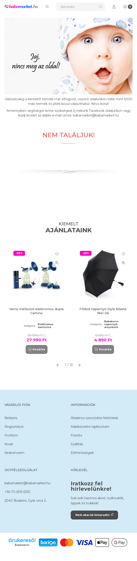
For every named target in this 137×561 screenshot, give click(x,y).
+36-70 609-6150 (17, 492)
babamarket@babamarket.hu (27, 483)
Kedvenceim (14, 453)
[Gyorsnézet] (56, 262)
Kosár (8, 444)
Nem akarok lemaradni (94, 515)
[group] (68, 300)
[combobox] (80, 6)
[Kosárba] (37, 349)
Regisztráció (14, 427)
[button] (47, 6)
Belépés (10, 418)
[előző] (57, 365)
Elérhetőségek (82, 453)
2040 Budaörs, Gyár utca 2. (25, 501)
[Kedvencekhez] (56, 253)
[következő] (79, 365)
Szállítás (77, 444)
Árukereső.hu (22, 545)
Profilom (11, 435)
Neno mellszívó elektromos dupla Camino (36, 311)
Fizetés (76, 435)
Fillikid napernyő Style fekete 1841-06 (103, 311)
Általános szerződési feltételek (94, 418)
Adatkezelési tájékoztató (90, 427)
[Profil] (114, 6)
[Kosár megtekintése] (128, 6)
